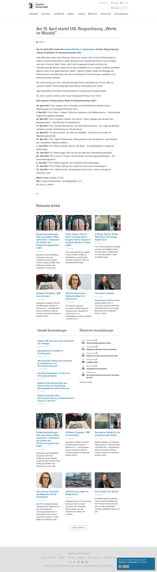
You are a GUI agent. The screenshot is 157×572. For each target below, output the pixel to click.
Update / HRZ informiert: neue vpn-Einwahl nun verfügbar (55, 342)
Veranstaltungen (121, 13)
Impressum (79, 566)
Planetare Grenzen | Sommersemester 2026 (102, 356)
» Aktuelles (33, 13)
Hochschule (106, 13)
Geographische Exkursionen (97, 369)
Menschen (92, 13)
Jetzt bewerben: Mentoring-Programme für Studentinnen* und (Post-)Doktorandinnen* (54, 363)
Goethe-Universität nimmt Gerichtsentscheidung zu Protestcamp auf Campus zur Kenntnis (55, 398)
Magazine (103, 3)
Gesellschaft (59, 13)
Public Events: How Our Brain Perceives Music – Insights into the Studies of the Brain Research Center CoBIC (78, 240)
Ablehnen (126, 566)
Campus (81, 13)
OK (120, 566)
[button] (78, 527)
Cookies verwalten (107, 566)
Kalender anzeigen (86, 382)
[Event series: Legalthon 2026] (96, 359)
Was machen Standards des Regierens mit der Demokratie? (47, 494)
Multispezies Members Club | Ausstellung (101, 349)
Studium (70, 13)
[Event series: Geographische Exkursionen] (96, 366)
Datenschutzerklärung (92, 566)
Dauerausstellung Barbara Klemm (99, 343)
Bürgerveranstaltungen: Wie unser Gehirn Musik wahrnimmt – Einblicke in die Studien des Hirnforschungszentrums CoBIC (48, 241)
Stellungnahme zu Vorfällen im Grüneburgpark (50, 352)
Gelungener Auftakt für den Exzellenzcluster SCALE (107, 433)
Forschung (45, 13)
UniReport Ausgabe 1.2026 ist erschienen (48, 294)
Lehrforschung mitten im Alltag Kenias (77, 493)
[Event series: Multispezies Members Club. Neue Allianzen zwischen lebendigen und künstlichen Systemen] (96, 347)
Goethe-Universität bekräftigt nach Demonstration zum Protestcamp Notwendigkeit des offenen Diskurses (53, 386)
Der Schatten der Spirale (106, 491)
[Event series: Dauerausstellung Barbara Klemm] (96, 340)
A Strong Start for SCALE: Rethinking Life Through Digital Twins (106, 237)
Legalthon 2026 (92, 362)
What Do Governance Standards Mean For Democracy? (76, 296)
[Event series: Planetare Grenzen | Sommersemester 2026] (96, 353)
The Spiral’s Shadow (104, 293)
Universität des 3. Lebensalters (79, 49)
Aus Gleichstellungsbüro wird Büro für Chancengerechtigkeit (53, 374)
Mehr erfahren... (143, 562)
